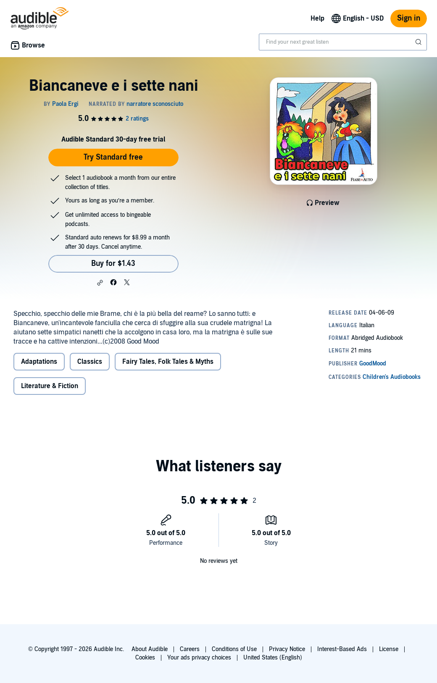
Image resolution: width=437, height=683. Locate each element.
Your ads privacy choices (199, 657)
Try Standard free (113, 157)
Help (317, 18)
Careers (190, 649)
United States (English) (272, 657)
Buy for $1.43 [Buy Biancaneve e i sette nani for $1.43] (113, 263)
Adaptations (39, 361)
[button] (100, 282)
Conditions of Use (234, 649)
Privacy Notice (287, 649)
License (388, 649)
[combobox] (343, 42)
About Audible (150, 649)
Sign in (408, 18)
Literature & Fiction (49, 386)
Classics (89, 361)
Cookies (145, 657)
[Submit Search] (419, 42)
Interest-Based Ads (342, 649)
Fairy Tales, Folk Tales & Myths (167, 361)
